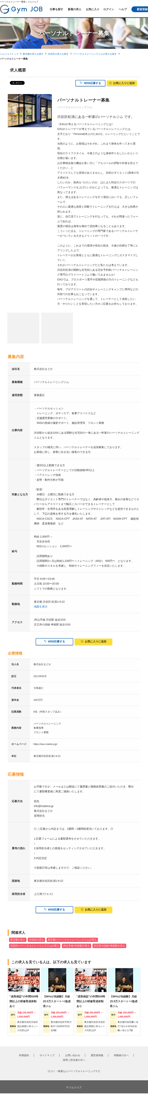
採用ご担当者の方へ (74, 1070)
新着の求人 (74, 9)
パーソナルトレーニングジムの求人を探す (95, 54)
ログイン (108, 9)
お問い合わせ (72, 1065)
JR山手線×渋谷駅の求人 (76, 956)
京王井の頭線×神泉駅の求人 (109, 956)
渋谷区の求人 (36, 950)
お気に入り (92, 9)
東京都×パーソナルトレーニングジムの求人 (72, 950)
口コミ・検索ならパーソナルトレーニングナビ (74, 1081)
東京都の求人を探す (33, 54)
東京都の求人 (17, 950)
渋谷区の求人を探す (58, 54)
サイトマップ (47, 1065)
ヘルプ (123, 9)
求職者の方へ (121, 1065)
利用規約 (24, 1065)
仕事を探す (56, 9)
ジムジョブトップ (9, 54)
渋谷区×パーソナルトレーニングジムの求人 (34, 956)
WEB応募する (90, 84)
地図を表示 (40, 608)
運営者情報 (97, 1065)
